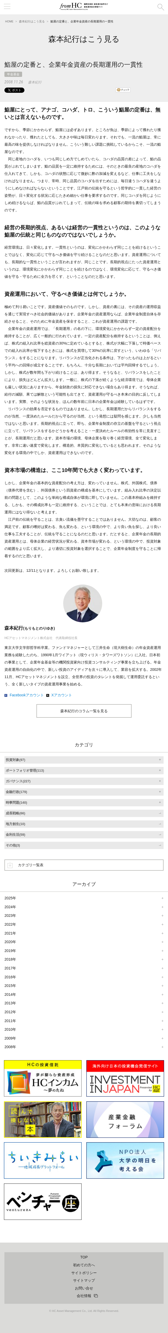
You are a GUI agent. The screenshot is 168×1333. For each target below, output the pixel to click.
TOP (84, 1257)
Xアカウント (61, 695)
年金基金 (13, 74)
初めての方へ (84, 1265)
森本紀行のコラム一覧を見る (84, 711)
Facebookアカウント (27, 695)
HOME (9, 21)
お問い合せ (84, 1288)
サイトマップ (84, 1280)
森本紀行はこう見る (32, 21)
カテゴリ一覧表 (30, 865)
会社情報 (84, 1296)
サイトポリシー (84, 1273)
